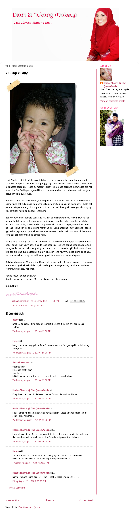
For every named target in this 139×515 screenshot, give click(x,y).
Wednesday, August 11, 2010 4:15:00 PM (32, 331)
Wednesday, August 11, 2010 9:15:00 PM (32, 419)
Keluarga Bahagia (36, 305)
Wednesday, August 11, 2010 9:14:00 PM (32, 398)
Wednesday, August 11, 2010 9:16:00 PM (32, 441)
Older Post (86, 500)
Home (50, 500)
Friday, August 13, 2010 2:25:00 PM (29, 481)
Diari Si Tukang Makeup (44, 15)
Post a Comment (17, 487)
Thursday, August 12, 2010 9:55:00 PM (31, 462)
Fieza (15, 341)
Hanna (16, 451)
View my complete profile (112, 100)
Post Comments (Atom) (29, 507)
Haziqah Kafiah (20, 305)
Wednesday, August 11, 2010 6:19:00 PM (32, 380)
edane (16, 319)
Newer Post (13, 500)
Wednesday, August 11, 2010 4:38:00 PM (32, 352)
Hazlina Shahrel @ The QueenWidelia (31, 390)
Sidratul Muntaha (21, 362)
